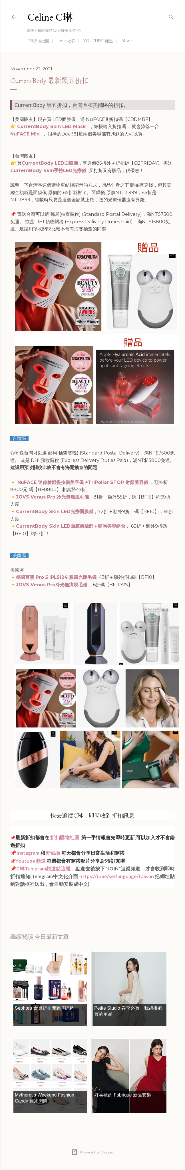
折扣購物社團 (64, 837)
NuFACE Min (25, 134)
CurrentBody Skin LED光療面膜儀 (54, 511)
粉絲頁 (53, 853)
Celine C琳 (50, 17)
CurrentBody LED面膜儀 (50, 163)
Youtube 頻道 (31, 861)
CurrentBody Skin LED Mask (52, 126)
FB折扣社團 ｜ (40, 40)
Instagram (27, 853)
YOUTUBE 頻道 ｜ (100, 40)
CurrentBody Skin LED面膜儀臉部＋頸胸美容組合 (70, 526)
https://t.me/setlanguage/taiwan (116, 876)
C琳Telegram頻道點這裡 (43, 869)
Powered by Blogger (92, 1152)
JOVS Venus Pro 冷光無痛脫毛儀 (52, 497)
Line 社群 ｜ (68, 40)
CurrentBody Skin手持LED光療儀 (48, 170)
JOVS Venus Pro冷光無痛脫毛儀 (51, 584)
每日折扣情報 (37, 899)
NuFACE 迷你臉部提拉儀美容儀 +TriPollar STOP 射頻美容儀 (83, 482)
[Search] (171, 15)
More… (127, 40)
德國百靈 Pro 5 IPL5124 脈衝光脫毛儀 (56, 577)
